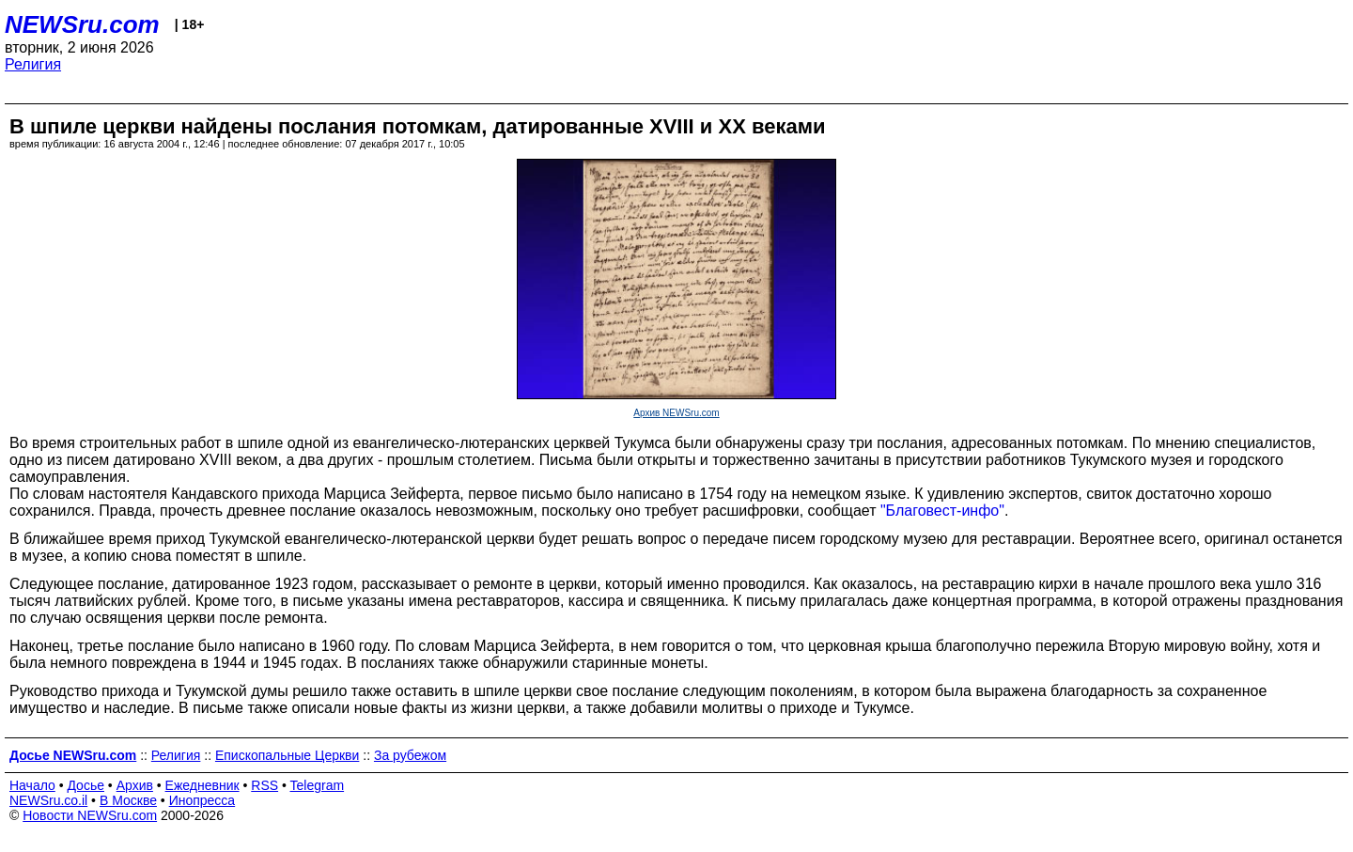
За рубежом (410, 755)
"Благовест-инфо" (942, 511)
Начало (32, 785)
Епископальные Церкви (287, 755)
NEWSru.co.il (48, 800)
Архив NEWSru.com (676, 413)
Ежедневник (202, 785)
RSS (264, 785)
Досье (85, 785)
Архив (135, 785)
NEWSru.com (82, 24)
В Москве (128, 800)
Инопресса (202, 800)
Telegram (317, 785)
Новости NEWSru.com (90, 815)
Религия (33, 64)
